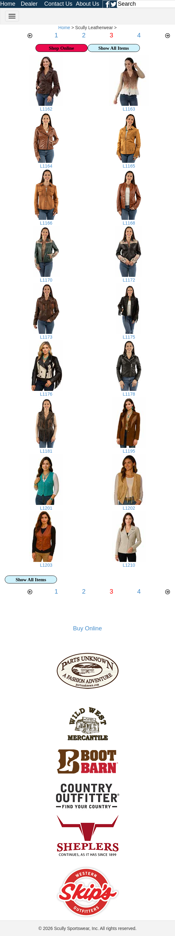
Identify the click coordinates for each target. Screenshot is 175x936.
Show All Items (113, 48)
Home (8, 4)
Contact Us (58, 4)
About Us (87, 4)
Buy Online (87, 628)
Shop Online (61, 48)
